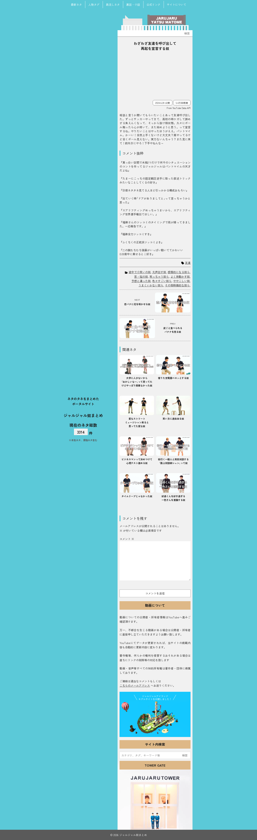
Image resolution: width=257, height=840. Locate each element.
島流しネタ (113, 5)
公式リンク (153, 5)
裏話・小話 (133, 5)
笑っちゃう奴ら (159, 276)
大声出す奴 (159, 272)
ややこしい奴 (181, 281)
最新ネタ (76, 5)
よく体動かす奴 (180, 276)
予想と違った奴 (141, 281)
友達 (188, 262)
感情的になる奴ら (179, 272)
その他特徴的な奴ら (177, 285)
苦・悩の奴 (141, 276)
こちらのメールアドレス (135, 685)
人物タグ (93, 5)
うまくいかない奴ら (150, 285)
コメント (127, 539)
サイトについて (176, 5)
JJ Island (155, 718)
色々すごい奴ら (162, 281)
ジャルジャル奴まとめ (83, 415)
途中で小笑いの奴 (140, 272)
